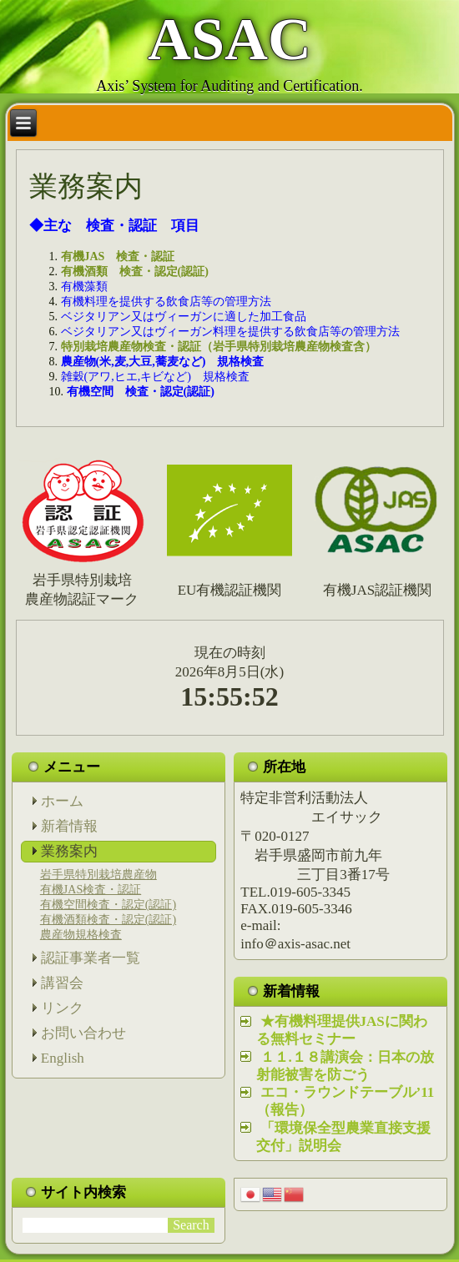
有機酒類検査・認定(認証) (108, 919)
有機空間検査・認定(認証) (108, 904)
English (62, 1058)
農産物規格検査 (81, 934)
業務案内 (69, 851)
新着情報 (69, 826)
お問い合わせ (83, 1033)
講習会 (62, 983)
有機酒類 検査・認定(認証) (135, 271)
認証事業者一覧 (90, 958)
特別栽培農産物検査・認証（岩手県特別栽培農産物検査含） (218, 346)
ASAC (229, 39)
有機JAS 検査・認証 (124, 256)
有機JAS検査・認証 (90, 889)
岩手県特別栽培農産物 (98, 874)
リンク (62, 1008)
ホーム (62, 801)
